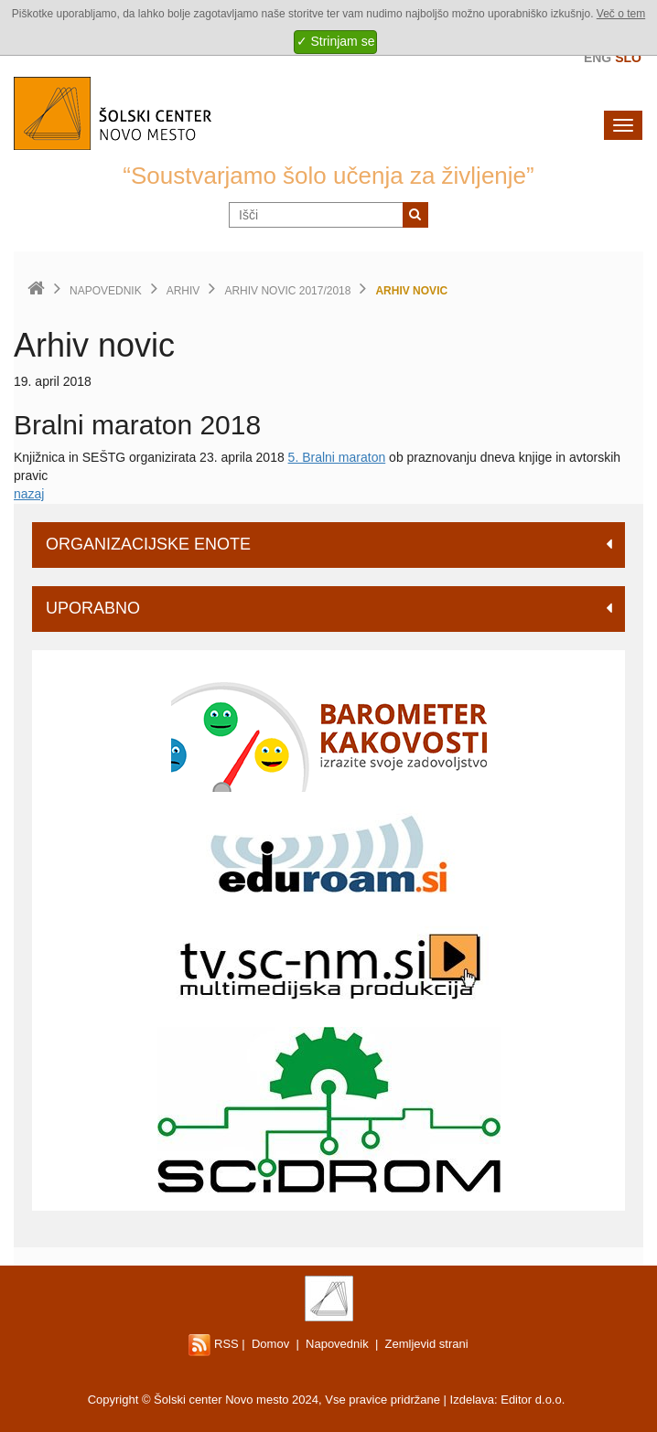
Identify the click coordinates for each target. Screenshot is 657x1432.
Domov (270, 1344)
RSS (213, 1344)
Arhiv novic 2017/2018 (287, 290)
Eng (597, 57)
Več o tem (621, 13)
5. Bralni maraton (337, 457)
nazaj (29, 493)
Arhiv (183, 290)
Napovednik (106, 290)
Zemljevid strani (427, 1344)
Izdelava (472, 1399)
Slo (628, 57)
